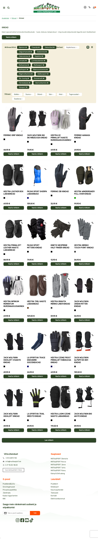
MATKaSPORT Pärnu (58, 471)
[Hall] (75, 252)
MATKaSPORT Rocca (58, 462)
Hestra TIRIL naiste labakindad (36, 302)
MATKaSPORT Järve (58, 465)
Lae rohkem (49, 440)
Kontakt (54, 496)
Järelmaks (7, 493)
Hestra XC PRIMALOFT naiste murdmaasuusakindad (61, 137)
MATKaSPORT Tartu (58, 468)
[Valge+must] (54, 366)
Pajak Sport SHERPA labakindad (37, 192)
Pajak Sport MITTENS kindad (34, 246)
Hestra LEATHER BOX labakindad (13, 192)
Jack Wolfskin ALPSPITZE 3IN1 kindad (81, 360)
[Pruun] (28, 308)
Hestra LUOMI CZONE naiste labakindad (60, 415)
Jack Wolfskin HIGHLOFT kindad (11, 415)
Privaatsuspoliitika (10, 490)
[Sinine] (28, 198)
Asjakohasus (71, 47)
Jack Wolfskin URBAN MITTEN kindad (81, 303)
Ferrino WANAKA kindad (82, 136)
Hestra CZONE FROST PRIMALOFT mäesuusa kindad (61, 360)
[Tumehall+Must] (4, 139)
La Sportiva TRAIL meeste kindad (35, 415)
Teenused (54, 493)
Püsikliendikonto (9, 484)
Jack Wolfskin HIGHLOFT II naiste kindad (12, 360)
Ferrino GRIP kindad (13, 135)
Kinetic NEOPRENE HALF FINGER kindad (60, 246)
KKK (4, 499)
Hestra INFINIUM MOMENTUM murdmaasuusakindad (13, 303)
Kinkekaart (55, 487)
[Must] (28, 142)
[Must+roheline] (28, 420)
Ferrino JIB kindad (60, 191)
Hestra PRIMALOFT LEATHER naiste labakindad (12, 247)
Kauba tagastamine (10, 496)
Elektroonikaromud (58, 499)
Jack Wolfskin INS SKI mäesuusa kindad (37, 136)
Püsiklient (54, 484)
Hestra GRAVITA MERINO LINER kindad (60, 302)
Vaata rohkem (11, 37)
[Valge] (7, 198)
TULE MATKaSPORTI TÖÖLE (13, 470)
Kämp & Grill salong (58, 474)
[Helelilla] (51, 144)
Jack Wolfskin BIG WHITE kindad (83, 415)
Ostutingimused (9, 487)
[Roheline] (75, 198)
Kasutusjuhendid (57, 490)
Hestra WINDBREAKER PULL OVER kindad (84, 192)
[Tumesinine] (51, 366)
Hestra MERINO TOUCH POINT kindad (84, 246)
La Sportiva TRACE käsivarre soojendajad (36, 360)
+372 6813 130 (11, 458)
